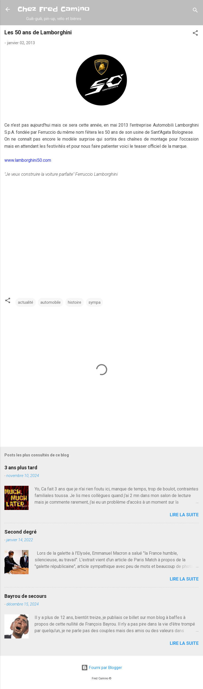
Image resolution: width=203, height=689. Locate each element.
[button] (195, 34)
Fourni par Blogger (101, 667)
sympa (94, 302)
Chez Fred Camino (54, 9)
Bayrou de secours (25, 596)
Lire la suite (184, 514)
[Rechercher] (195, 11)
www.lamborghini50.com (27, 160)
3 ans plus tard (20, 467)
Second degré (20, 532)
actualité (25, 302)
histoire (74, 302)
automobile (50, 302)
